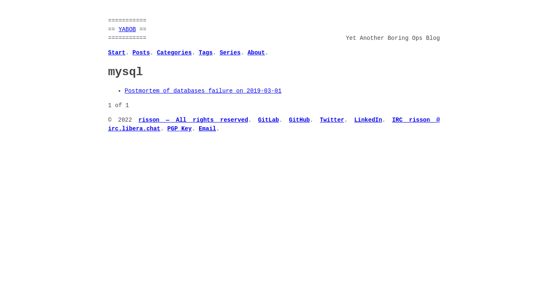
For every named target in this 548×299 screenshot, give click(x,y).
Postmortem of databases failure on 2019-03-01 (203, 91)
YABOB (127, 30)
